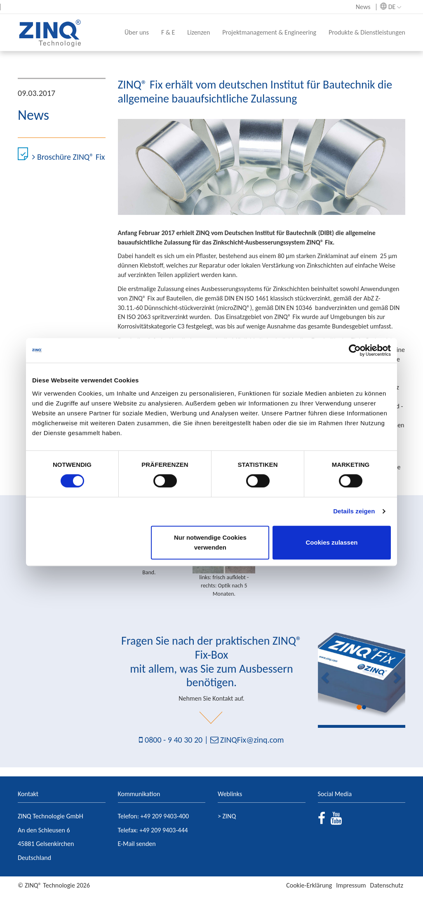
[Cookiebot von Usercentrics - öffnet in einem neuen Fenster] (355, 350)
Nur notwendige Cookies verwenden (210, 542)
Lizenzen (198, 32)
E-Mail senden (137, 844)
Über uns (137, 32)
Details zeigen (354, 511)
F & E (168, 32)
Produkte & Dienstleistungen (367, 32)
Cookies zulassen (332, 542)
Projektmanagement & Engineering (269, 32)
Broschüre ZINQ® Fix (68, 157)
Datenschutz (386, 885)
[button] (324, 675)
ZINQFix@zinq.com (252, 740)
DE (390, 7)
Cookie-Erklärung (309, 885)
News (363, 7)
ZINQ (229, 816)
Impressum (351, 885)
